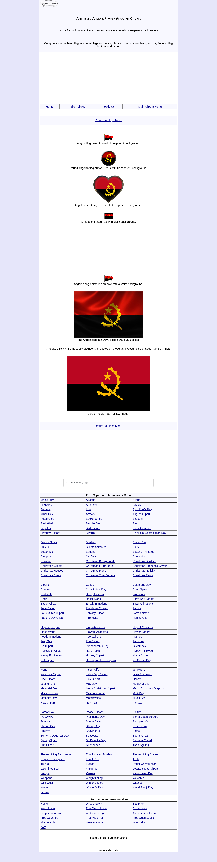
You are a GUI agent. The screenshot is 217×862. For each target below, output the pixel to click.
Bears (136, 523)
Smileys (45, 730)
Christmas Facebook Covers (150, 565)
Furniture (138, 641)
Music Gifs (139, 697)
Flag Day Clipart (50, 627)
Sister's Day (140, 726)
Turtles (90, 763)
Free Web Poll (94, 817)
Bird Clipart (93, 528)
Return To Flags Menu (108, 120)
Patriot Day (47, 712)
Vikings (45, 773)
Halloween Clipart (51, 650)
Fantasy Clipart (95, 613)
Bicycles (46, 528)
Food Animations (51, 636)
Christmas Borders (144, 561)
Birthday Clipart (50, 532)
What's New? (94, 803)
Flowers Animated (97, 631)
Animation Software (145, 813)
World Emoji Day (143, 787)
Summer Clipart (142, 740)
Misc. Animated (95, 693)
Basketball (47, 523)
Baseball (138, 518)
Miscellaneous (49, 693)
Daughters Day (95, 594)
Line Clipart (48, 679)
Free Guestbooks (143, 817)
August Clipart (141, 514)
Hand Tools (93, 650)
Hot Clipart (47, 660)
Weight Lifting (94, 778)
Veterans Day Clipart (145, 768)
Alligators (46, 504)
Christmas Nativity (144, 570)
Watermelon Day (143, 773)
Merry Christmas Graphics (149, 688)
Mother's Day (49, 697)
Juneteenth (139, 669)
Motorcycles (93, 697)
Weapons (46, 778)
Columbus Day (142, 584)
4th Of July (47, 499)
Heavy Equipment (51, 655)
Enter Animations (143, 603)
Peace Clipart (94, 712)
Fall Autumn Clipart (52, 613)
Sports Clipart (141, 735)
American (92, 504)
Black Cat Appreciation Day (149, 532)
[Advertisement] (108, 78)
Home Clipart (141, 655)
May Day (91, 683)
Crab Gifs (46, 594)
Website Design (95, 813)
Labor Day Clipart (97, 674)
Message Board (95, 822)
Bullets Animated (96, 547)
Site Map (138, 803)
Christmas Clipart (51, 565)
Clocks (45, 584)
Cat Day (91, 556)
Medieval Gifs (141, 683)
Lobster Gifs (48, 683)
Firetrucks (92, 617)
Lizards (137, 679)
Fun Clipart (93, 641)
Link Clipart (93, 679)
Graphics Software (52, 813)
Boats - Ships (49, 542)
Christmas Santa (51, 575)
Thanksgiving (141, 745)
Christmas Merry (96, 570)
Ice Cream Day (142, 660)
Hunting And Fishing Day (101, 660)
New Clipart (48, 702)
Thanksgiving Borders (99, 754)
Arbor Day (47, 514)
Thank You (92, 759)
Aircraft (90, 499)
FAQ (43, 827)
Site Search (48, 822)
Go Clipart (47, 646)
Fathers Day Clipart (52, 617)
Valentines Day (50, 768)
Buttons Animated (143, 551)
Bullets (45, 547)
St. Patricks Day (96, 740)
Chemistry (139, 556)
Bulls (136, 547)
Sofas (136, 730)
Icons (44, 669)
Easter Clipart (49, 603)
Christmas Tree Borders (100, 575)
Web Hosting (48, 808)
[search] (108, 483)
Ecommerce (140, 808)
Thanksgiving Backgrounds (57, 754)
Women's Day (94, 787)
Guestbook (139, 646)
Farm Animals (141, 613)
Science (45, 721)
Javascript (139, 822)
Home (49, 106)
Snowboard (93, 730)
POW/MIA (47, 716)
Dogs (44, 598)
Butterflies (47, 551)
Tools (136, 759)
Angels (137, 504)
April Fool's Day (142, 509)
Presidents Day (95, 716)
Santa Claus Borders (145, 716)
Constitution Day (96, 589)
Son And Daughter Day (55, 735)
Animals (45, 509)
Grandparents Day (97, 646)
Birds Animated (142, 528)
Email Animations (96, 603)
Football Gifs (93, 636)
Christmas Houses (52, 570)
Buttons (90, 551)
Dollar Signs (93, 598)
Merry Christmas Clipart (100, 688)
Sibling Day (93, 726)
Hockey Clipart (95, 655)
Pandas (137, 702)
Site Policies (77, 106)
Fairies (137, 608)
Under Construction (144, 763)
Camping (46, 556)
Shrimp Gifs (48, 726)
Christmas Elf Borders (99, 565)
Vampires (91, 768)
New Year (92, 702)
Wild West (47, 782)
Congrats (46, 589)
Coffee (90, 584)
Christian (46, 561)
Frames (137, 636)
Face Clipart (48, 608)
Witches (137, 782)
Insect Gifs (92, 669)
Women (45, 787)
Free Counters (49, 817)
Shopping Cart (141, 721)
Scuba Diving (94, 721)
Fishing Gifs (140, 617)
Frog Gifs (46, 641)
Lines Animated (142, 674)
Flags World (48, 631)
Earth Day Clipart (143, 598)
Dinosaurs (139, 594)
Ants (88, 509)
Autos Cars (47, 518)
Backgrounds (94, 518)
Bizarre (90, 532)
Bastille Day (93, 523)
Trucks (45, 763)
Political (137, 712)
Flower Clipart (141, 631)
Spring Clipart (49, 740)
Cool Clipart (140, 589)
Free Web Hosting (97, 808)
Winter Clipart (94, 782)
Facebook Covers (97, 608)
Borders (91, 542)
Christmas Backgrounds (100, 561)
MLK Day (138, 693)
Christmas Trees (143, 575)
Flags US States (143, 627)
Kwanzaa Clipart (51, 674)
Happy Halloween (143, 650)
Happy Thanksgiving (53, 759)
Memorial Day (49, 688)
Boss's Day (139, 542)
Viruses (90, 773)
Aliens (136, 499)
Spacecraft (92, 735)
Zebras (45, 792)
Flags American (95, 627)
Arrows (90, 514)
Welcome (138, 778)
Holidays (109, 106)
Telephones (93, 745)
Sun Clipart (47, 745)
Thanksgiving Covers (145, 754)
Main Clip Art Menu (150, 106)
